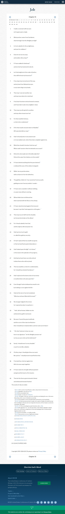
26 (26, 22)
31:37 (16, 414)
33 (42, 22)
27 (28, 22)
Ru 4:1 (30, 394)
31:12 (16, 391)
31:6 (17, 418)
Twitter (38, 502)
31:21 (16, 394)
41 (14, 24)
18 (53, 19)
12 (40, 19)
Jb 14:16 (20, 415)
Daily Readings (20, 471)
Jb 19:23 (21, 440)
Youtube (45, 502)
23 (19, 22)
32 (40, 22)
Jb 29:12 (23, 428)
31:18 (16, 393)
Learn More (44, 483)
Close (32, 507)
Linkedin (48, 502)
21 (14, 22)
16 (49, 19)
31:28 (17, 434)
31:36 (16, 412)
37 (52, 22)
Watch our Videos (42, 471)
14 (44, 19)
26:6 (30, 391)
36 (49, 22)
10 (35, 19)
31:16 (17, 428)
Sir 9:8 (20, 425)
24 (21, 22)
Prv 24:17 (21, 437)
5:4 (28, 394)
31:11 (17, 421)
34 (45, 22)
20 (12, 22)
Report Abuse (48, 2)
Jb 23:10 (20, 418)
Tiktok (55, 502)
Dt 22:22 (30, 421)
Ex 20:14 (21, 421)
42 (17, 24)
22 (17, 22)
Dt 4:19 (22, 431)
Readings (57, 2)
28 (30, 22)
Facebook (41, 502)
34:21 (24, 415)
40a (42, 406)
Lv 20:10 (26, 421)
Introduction (13, 19)
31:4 (17, 415)
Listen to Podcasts (31, 471)
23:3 (24, 440)
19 (10, 22)
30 (35, 22)
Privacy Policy (42, 451)
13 (42, 19)
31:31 (16, 399)
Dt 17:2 (21, 434)
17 (51, 19)
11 (37, 19)
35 (47, 22)
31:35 (16, 406)
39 (10, 24)
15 (46, 19)
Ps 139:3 (28, 415)
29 (33, 22)
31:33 (16, 401)
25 (24, 22)
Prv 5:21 (33, 415)
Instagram (52, 502)
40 (12, 24)
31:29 (17, 437)
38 (54, 22)
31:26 (16, 396)
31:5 (16, 389)
